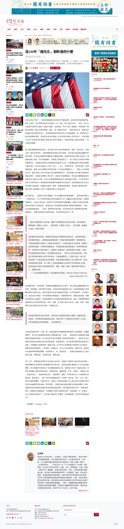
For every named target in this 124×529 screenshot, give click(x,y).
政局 (9, 29)
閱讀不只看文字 (108, 250)
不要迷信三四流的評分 (110, 212)
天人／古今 (55, 68)
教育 (15, 29)
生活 (35, 29)
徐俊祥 (105, 91)
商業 (48, 29)
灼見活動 (75, 29)
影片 (61, 29)
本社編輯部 (11, 59)
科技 (54, 29)
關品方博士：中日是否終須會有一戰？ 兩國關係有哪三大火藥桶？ (14, 289)
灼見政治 (9, 75)
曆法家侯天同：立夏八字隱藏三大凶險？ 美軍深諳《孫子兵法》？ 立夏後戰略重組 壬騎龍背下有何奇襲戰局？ (32, 428)
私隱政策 (116, 524)
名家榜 (68, 29)
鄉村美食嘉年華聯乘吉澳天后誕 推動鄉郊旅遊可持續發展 (14, 55)
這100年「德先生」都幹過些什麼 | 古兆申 (42, 35)
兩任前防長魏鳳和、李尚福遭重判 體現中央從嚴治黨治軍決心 (14, 107)
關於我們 (83, 29)
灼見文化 (9, 127)
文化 (22, 29)
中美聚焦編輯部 (108, 82)
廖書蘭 (105, 109)
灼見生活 (9, 50)
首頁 (26, 35)
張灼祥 (105, 226)
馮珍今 (105, 120)
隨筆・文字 (107, 145)
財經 (28, 29)
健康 (41, 29)
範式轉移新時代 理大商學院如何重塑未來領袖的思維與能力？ (110, 166)
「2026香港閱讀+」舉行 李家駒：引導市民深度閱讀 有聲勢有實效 (14, 157)
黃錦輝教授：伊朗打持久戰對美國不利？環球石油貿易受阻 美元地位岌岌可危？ (14, 213)
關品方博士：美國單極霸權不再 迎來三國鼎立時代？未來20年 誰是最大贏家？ (14, 274)
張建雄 (105, 177)
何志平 (105, 139)
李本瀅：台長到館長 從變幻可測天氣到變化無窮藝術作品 (110, 223)
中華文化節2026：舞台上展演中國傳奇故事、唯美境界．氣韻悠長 (14, 132)
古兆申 (35, 68)
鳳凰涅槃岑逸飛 (108, 107)
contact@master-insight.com (46, 518)
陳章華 (105, 252)
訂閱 (96, 514)
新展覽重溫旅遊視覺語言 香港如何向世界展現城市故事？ (110, 204)
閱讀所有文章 (83, 490)
